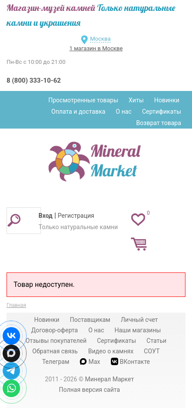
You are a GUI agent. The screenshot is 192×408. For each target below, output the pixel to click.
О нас (123, 111)
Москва (100, 38)
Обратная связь (55, 351)
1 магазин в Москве (96, 48)
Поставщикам (90, 319)
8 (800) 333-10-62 (34, 80)
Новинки (166, 100)
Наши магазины (138, 330)
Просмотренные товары (83, 100)
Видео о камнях (111, 351)
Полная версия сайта (89, 389)
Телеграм (55, 361)
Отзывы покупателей (56, 340)
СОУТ (152, 351)
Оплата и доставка (78, 111)
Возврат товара (158, 122)
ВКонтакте (130, 361)
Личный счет (139, 319)
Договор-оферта (54, 330)
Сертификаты (161, 111)
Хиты (136, 100)
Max (90, 361)
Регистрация (76, 215)
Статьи (157, 340)
